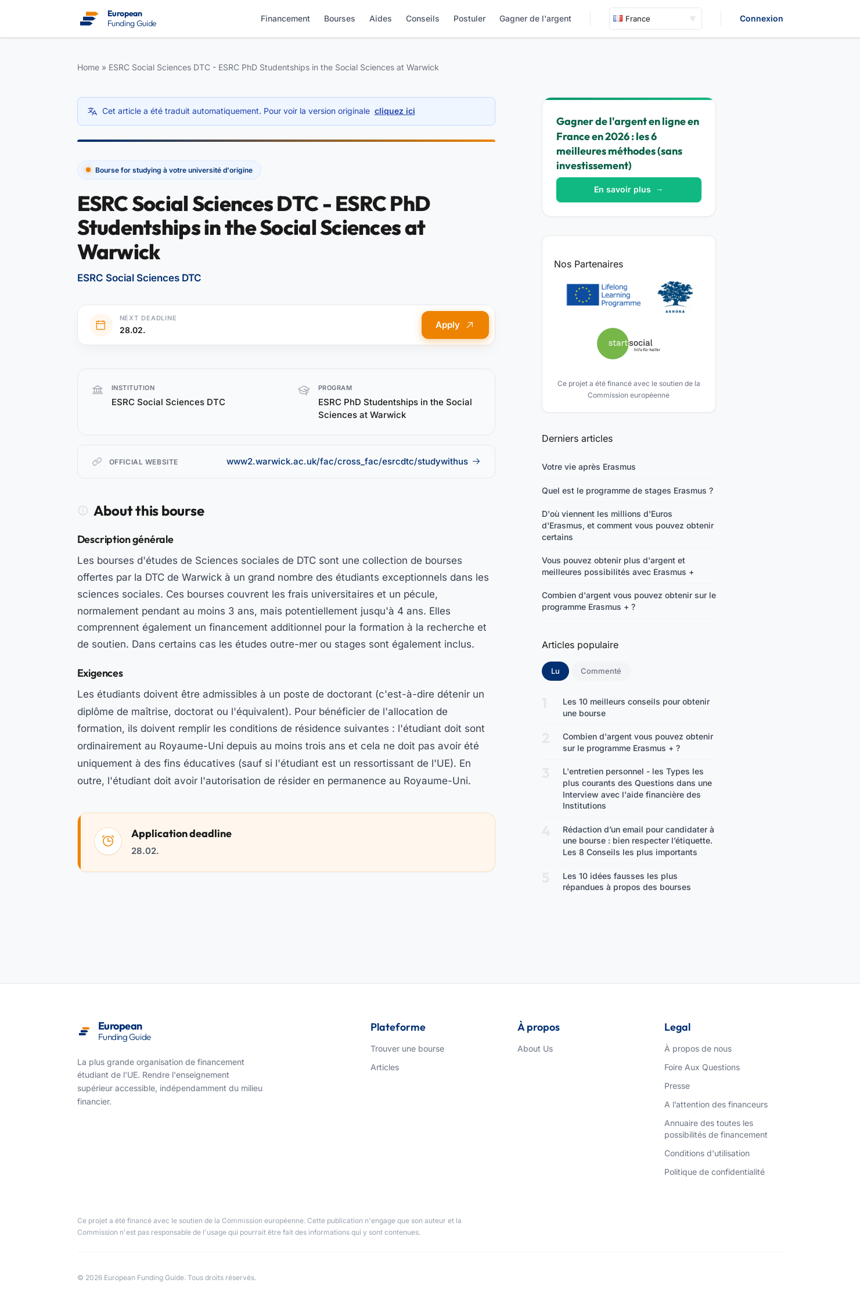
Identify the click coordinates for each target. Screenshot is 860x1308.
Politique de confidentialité (714, 1172)
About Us (535, 1048)
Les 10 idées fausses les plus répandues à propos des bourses (627, 881)
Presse (677, 1086)
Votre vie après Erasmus (589, 466)
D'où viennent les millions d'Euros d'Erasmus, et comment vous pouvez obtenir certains (628, 525)
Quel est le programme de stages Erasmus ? (627, 490)
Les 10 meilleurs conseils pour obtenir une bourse (636, 707)
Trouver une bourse (407, 1048)
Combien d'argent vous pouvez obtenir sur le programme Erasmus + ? (629, 601)
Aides (380, 18)
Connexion (761, 18)
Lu (560, 670)
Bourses (339, 18)
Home (88, 67)
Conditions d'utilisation (707, 1153)
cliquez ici (395, 111)
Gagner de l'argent (535, 18)
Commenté (601, 671)
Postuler (469, 18)
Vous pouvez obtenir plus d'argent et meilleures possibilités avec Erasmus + (618, 566)
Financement (285, 18)
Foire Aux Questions (702, 1067)
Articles (384, 1067)
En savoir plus (629, 189)
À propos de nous (698, 1048)
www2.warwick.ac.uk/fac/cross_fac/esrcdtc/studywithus (353, 461)
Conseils (423, 18)
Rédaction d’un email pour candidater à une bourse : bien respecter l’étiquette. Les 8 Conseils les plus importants (638, 840)
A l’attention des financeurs (716, 1104)
